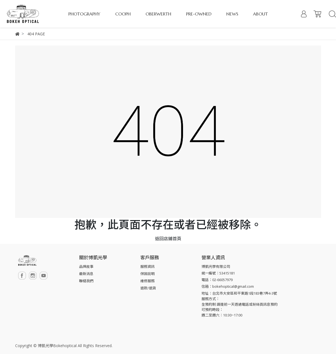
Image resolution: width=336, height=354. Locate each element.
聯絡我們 (86, 280)
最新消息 (86, 273)
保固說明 (147, 273)
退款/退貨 (148, 288)
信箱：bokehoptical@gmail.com (227, 286)
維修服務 (147, 280)
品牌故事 (86, 266)
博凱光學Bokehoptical (57, 345)
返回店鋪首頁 (168, 239)
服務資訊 (147, 266)
